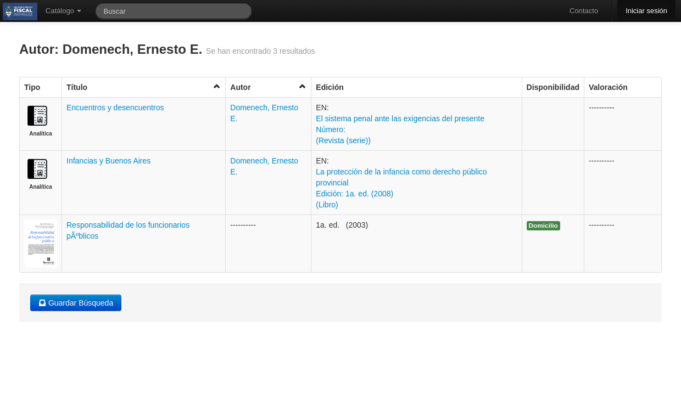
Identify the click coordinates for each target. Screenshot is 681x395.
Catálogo (64, 11)
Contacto (584, 11)
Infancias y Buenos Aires (108, 160)
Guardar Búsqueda (75, 302)
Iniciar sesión (646, 11)
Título (143, 87)
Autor (268, 87)
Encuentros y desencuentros (115, 107)
